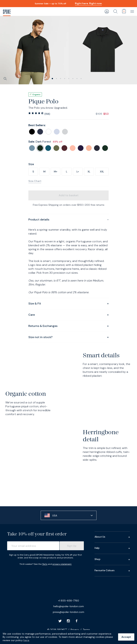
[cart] (124, 11)
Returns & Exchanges (68, 326)
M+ (55, 171)
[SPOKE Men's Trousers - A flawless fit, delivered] (7, 11)
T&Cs (44, 564)
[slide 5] (72, 78)
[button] (69, 515)
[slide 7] (81, 78)
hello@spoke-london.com (68, 606)
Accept (126, 636)
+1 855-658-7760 (68, 600)
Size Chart (34, 181)
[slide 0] (52, 78)
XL (89, 171)
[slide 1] (56, 78)
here (26, 640)
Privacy (75, 629)
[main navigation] (132, 11)
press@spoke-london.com (68, 612)
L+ (78, 171)
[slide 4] (68, 78)
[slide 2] (60, 78)
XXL (102, 171)
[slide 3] (64, 78)
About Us (112, 537)
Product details (68, 220)
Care (68, 315)
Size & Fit (68, 304)
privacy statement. (62, 564)
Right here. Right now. (88, 3)
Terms (86, 629)
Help (112, 548)
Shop (112, 559)
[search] (115, 11)
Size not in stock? (68, 337)
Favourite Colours (112, 571)
